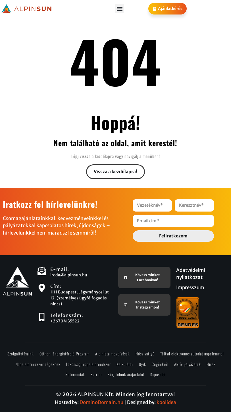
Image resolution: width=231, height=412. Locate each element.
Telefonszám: (66, 315)
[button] (119, 8)
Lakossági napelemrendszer (88, 364)
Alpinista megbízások (112, 354)
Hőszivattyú (145, 354)
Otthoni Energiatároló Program (64, 354)
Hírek (211, 364)
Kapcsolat (158, 374)
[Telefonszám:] (42, 317)
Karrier (96, 374)
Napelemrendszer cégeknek (38, 364)
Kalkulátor (124, 364)
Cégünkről (160, 364)
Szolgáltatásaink (20, 354)
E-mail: (59, 269)
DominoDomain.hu (101, 402)
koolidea (166, 402)
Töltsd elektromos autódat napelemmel (192, 354)
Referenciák (75, 374)
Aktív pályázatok (187, 364)
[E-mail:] (42, 271)
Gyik (142, 364)
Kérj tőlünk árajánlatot (126, 374)
